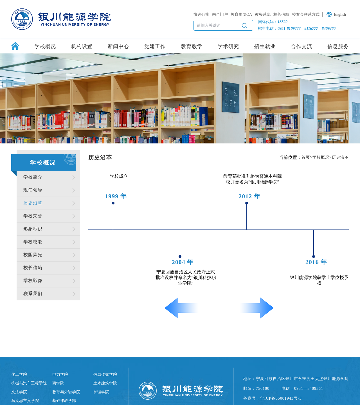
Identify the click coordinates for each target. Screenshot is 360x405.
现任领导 (32, 190)
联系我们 (32, 293)
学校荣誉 (32, 215)
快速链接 (201, 14)
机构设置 (82, 46)
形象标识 (32, 228)
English (340, 14)
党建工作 (155, 46)
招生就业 (265, 46)
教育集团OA (241, 14)
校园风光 (32, 254)
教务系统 (263, 14)
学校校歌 (32, 241)
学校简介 (32, 177)
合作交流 (301, 46)
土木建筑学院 (105, 383)
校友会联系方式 (306, 14)
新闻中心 (118, 46)
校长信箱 (281, 14)
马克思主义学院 (25, 401)
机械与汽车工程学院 (29, 383)
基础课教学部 (64, 401)
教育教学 (191, 46)
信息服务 (338, 46)
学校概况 (45, 46)
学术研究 (228, 46)
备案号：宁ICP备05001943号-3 (272, 398)
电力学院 (60, 374)
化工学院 (19, 374)
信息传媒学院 (105, 374)
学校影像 (32, 280)
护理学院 (101, 392)
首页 (306, 157)
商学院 (58, 383)
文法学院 (19, 392)
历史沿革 (32, 203)
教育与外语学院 (66, 392)
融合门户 (220, 14)
